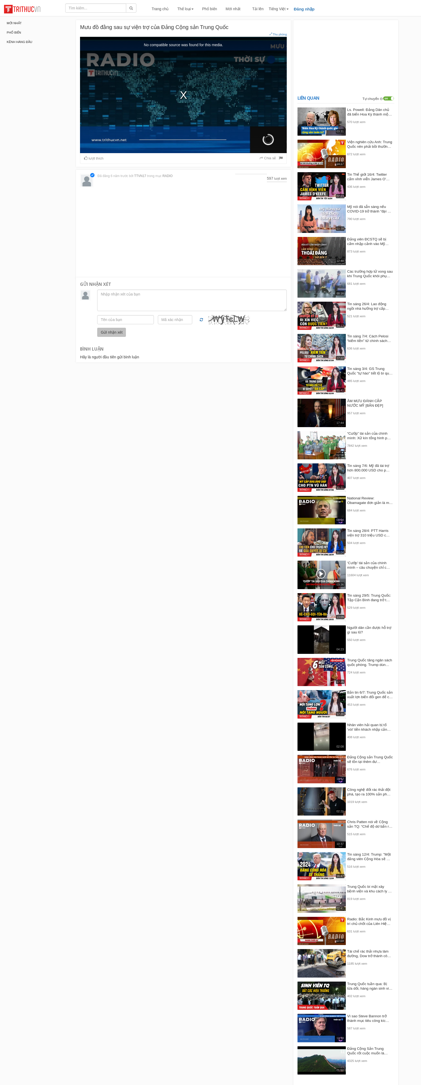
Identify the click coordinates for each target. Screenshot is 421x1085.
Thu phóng (278, 34)
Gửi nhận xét (111, 332)
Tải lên (257, 9)
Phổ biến (209, 9)
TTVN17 (140, 176)
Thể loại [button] (185, 9)
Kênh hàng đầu (19, 42)
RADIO (167, 176)
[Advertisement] (183, 231)
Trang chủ (160, 9)
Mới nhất (233, 9)
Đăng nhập (304, 9)
